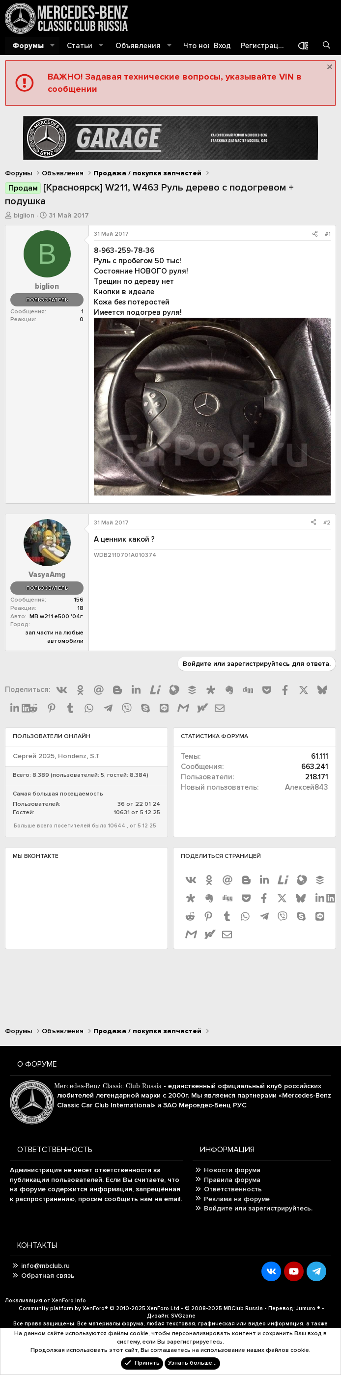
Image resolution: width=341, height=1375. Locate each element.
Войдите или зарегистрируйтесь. (258, 1208)
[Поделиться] (315, 234)
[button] (52, 46)
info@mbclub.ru (45, 1266)
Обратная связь (48, 1275)
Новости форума (232, 1170)
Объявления (138, 45)
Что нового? (205, 45)
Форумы (28, 45)
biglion (24, 215)
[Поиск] (326, 46)
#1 (328, 234)
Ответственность (233, 1189)
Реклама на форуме (237, 1199)
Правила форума (232, 1180)
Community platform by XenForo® (99, 1308)
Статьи (79, 45)
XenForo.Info (69, 1300)
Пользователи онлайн (51, 736)
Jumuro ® (308, 1308)
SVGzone (183, 1316)
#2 (327, 522)
